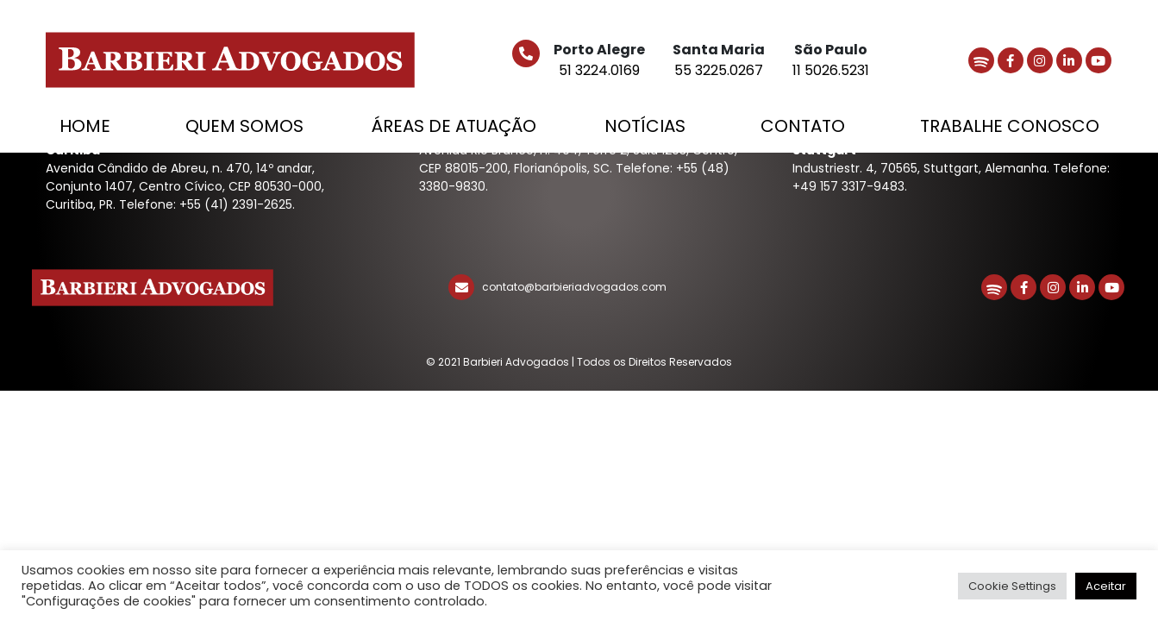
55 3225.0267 (718, 70)
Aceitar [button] (1106, 586)
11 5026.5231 (830, 70)
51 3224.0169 (599, 70)
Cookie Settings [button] (1012, 586)
